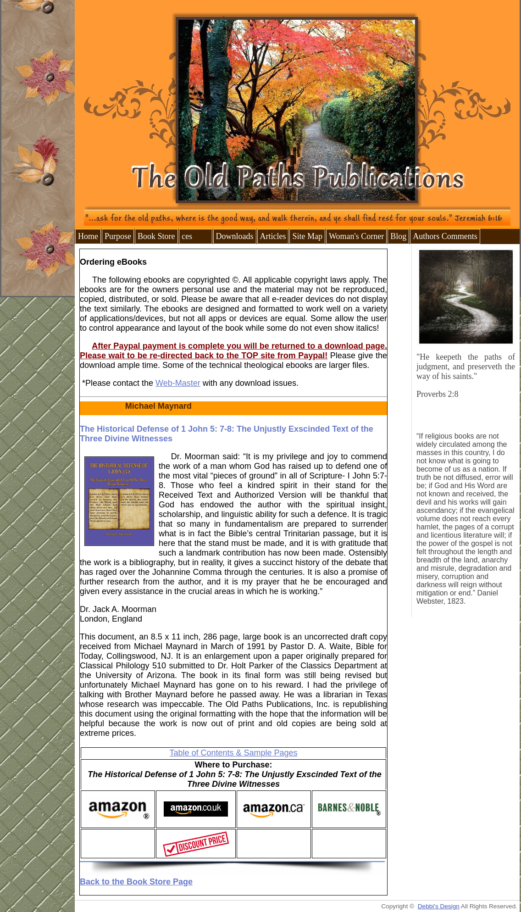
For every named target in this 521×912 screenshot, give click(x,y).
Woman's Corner (356, 236)
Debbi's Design (439, 906)
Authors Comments (445, 236)
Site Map (307, 236)
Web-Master (177, 383)
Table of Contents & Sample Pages (233, 752)
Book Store (156, 236)
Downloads (235, 236)
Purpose (118, 236)
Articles (273, 236)
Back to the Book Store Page (136, 881)
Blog (398, 236)
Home (88, 236)
